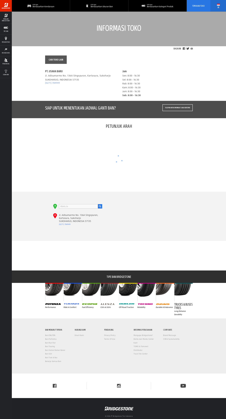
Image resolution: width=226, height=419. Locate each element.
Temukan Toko (198, 5)
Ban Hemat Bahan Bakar (55, 350)
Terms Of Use (109, 339)
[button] (99, 6)
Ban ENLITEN (50, 335)
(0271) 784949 (52, 83)
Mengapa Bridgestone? (143, 335)
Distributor (138, 350)
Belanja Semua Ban (53, 361)
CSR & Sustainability (171, 339)
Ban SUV (48, 354)
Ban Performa (50, 339)
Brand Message (169, 335)
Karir (136, 343)
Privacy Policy (109, 335)
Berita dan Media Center (144, 339)
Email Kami (79, 335)
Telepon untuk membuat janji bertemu (177, 108)
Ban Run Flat (50, 343)
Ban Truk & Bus (51, 357)
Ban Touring (50, 346)
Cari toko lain (56, 59)
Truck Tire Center (140, 354)
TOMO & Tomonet (141, 346)
